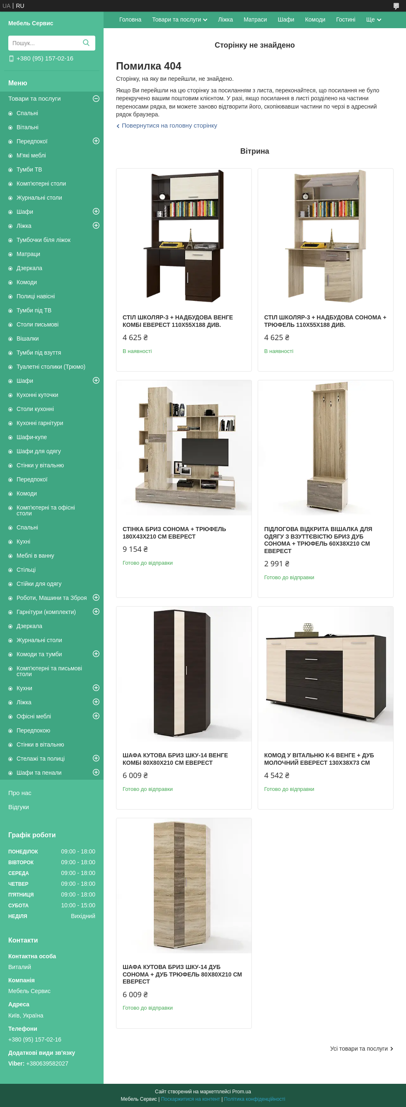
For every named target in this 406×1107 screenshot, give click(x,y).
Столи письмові (37, 324)
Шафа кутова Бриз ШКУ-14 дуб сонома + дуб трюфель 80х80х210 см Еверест (182, 974)
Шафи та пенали (39, 772)
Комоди (27, 282)
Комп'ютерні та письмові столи (49, 671)
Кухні (23, 541)
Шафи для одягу (39, 451)
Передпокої (32, 141)
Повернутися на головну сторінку (169, 125)
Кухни (24, 688)
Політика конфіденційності (254, 1099)
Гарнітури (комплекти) (46, 612)
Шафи (25, 211)
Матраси (255, 19)
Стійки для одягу (39, 583)
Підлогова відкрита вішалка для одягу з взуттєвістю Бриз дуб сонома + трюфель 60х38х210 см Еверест (318, 540)
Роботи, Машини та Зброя (52, 598)
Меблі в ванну (35, 555)
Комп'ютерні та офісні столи (46, 510)
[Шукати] (86, 43)
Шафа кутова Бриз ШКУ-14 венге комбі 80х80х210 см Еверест (175, 759)
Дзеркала (29, 268)
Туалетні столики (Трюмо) (51, 366)
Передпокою (33, 730)
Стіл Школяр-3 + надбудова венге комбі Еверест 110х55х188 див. (178, 321)
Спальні (27, 113)
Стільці (26, 569)
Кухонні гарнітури (40, 423)
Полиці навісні (36, 296)
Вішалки (28, 338)
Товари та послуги (34, 98)
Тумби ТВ (29, 169)
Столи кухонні (35, 409)
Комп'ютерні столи (41, 183)
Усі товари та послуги (359, 1048)
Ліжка (24, 225)
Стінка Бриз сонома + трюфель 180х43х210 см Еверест (174, 533)
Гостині (345, 19)
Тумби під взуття (39, 352)
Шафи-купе (32, 437)
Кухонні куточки (37, 395)
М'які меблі (31, 155)
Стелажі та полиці (41, 758)
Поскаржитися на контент (190, 1099)
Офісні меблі (34, 716)
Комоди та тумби (39, 654)
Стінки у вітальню (40, 465)
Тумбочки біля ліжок (43, 240)
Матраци (28, 254)
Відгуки (18, 806)
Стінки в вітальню (40, 744)
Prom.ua (241, 1092)
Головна (130, 19)
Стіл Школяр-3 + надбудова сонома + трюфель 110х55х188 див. (325, 321)
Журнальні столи (39, 197)
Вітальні (28, 127)
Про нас (19, 792)
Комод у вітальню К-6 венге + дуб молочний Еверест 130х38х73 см (319, 759)
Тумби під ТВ (34, 310)
